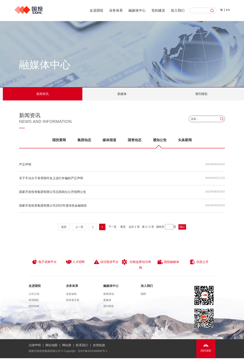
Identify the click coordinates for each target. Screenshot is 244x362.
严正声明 (25, 164)
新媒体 (122, 93)
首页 (64, 226)
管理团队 (34, 300)
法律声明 (35, 345)
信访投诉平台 (106, 262)
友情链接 (99, 345)
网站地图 (51, 345)
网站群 (66, 345)
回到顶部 (206, 350)
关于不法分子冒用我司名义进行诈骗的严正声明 (51, 178)
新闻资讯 (42, 93)
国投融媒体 (168, 262)
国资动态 (134, 140)
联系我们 (82, 345)
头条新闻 (185, 140)
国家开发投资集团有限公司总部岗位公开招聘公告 (52, 191)
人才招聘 (75, 262)
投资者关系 (72, 300)
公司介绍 (34, 293)
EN (228, 9)
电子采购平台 (44, 262)
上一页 (79, 226)
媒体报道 (109, 140)
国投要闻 (59, 140)
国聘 (143, 293)
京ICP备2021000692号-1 (93, 350)
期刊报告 (201, 93)
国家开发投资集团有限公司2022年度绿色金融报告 (53, 205)
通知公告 (160, 143)
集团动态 (84, 140)
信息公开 (199, 262)
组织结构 (34, 306)
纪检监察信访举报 (136, 264)
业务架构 (71, 293)
